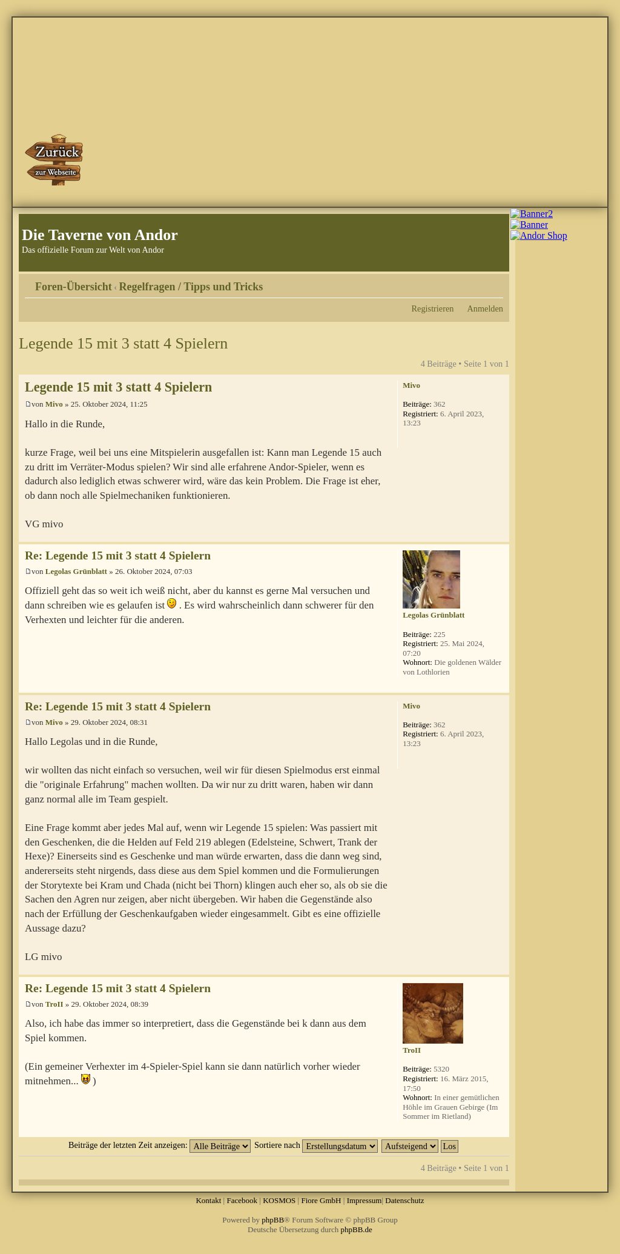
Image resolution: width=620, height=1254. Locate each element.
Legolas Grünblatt (76, 571)
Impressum (364, 1200)
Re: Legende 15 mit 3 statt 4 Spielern (118, 555)
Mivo (54, 404)
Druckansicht (476, 282)
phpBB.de (356, 1229)
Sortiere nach (316, 1145)
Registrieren (433, 308)
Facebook (241, 1200)
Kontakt (208, 1200)
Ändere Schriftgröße (494, 282)
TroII (54, 1004)
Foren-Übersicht (73, 287)
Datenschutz (404, 1200)
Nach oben (499, 535)
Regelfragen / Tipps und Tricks (191, 287)
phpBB (273, 1219)
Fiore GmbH (321, 1200)
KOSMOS (279, 1200)
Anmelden (485, 308)
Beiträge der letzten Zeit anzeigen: (159, 1145)
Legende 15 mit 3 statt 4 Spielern (123, 343)
